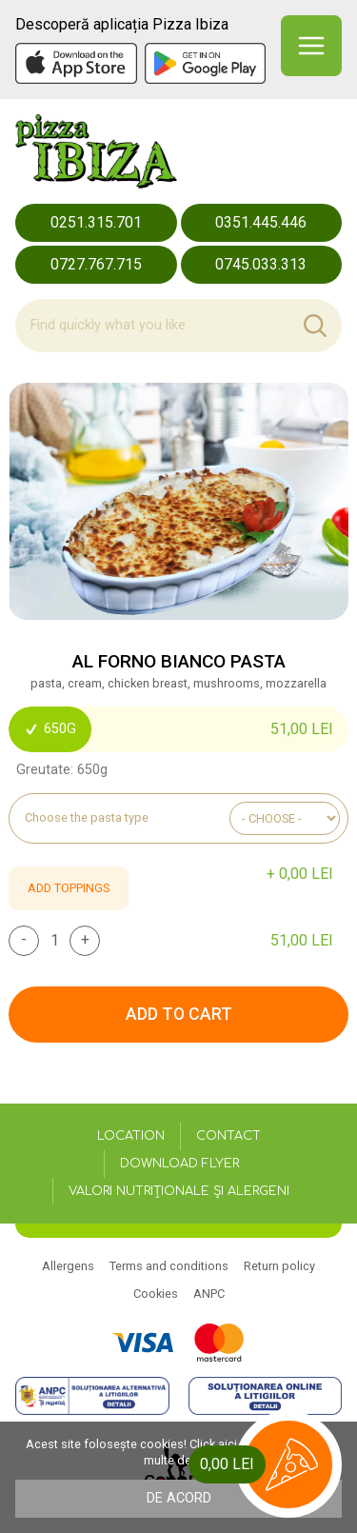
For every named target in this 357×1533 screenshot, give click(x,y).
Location (131, 1136)
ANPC (209, 1293)
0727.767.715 (96, 264)
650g (50, 729)
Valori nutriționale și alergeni (179, 1191)
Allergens (68, 1266)
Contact (228, 1136)
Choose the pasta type (87, 818)
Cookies (155, 1293)
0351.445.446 (261, 222)
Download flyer (179, 1163)
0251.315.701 (96, 222)
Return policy (279, 1266)
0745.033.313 (261, 264)
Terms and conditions (168, 1266)
